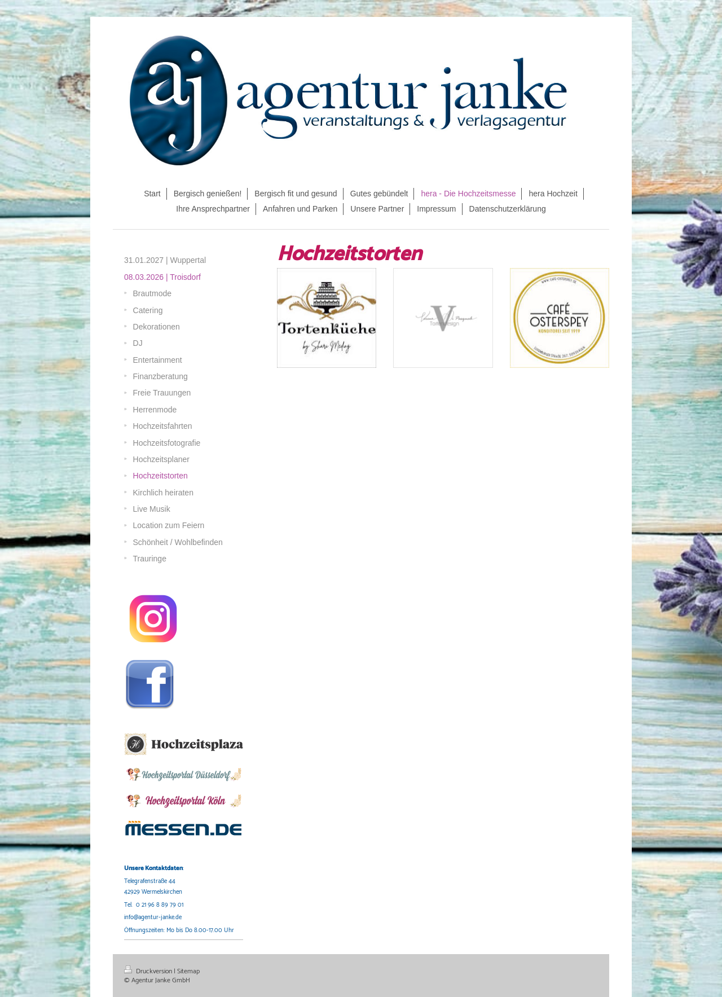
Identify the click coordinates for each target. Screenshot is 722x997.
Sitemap (188, 971)
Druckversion (149, 971)
